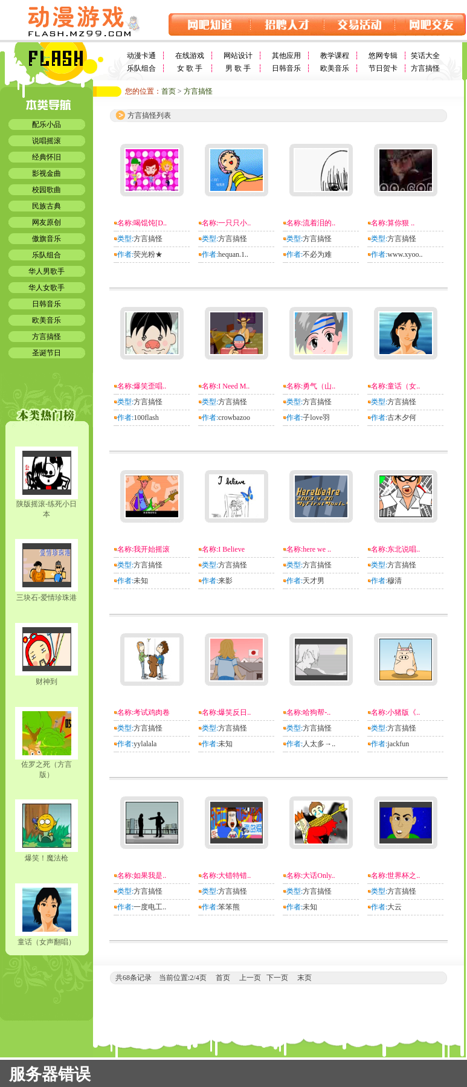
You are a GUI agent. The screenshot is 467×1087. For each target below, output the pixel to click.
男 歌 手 (238, 68)
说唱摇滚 (46, 141)
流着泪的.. (319, 223)
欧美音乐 (334, 68)
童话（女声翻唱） (47, 942)
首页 (168, 91)
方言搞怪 (425, 68)
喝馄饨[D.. (150, 223)
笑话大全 (425, 55)
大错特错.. (234, 875)
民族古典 (46, 206)
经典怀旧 (46, 157)
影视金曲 (46, 173)
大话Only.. (319, 875)
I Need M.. (234, 386)
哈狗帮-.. (316, 712)
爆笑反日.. (234, 712)
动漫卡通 (141, 55)
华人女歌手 (46, 287)
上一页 (250, 977)
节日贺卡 (383, 68)
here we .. (317, 549)
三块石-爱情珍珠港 (46, 597)
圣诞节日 (46, 353)
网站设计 (238, 55)
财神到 (46, 681)
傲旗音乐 (46, 238)
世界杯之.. (403, 875)
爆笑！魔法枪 (46, 858)
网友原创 (46, 222)
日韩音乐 (286, 68)
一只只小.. (234, 223)
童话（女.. (403, 386)
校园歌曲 (46, 189)
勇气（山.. (319, 386)
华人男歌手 (46, 271)
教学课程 (334, 55)
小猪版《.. (403, 712)
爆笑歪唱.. (150, 386)
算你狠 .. (400, 223)
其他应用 (286, 55)
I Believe (231, 549)
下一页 (277, 977)
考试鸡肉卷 (152, 712)
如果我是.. (150, 875)
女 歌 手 (189, 68)
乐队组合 (141, 68)
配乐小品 (46, 124)
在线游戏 (189, 55)
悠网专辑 (383, 55)
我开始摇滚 (152, 549)
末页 (304, 977)
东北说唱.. (403, 549)
